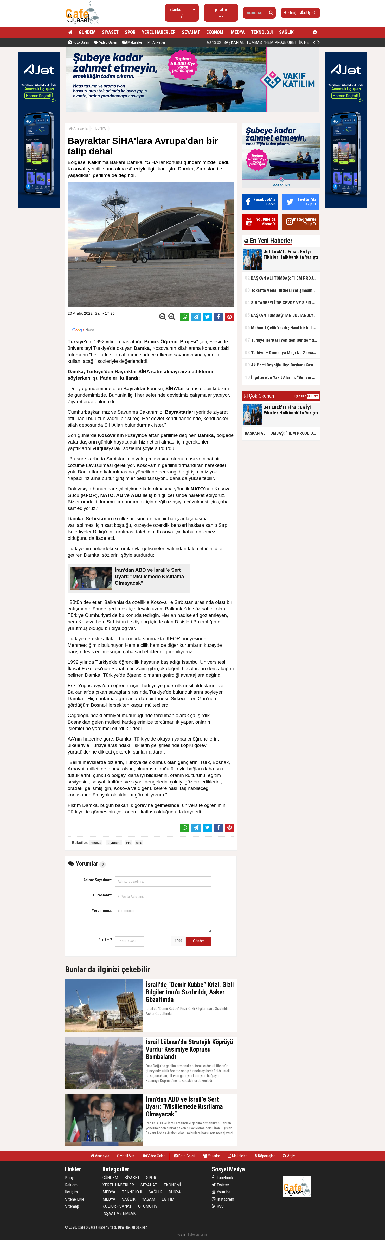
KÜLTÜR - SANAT (117, 1206)
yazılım (182, 1234)
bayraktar (114, 843)
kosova (96, 843)
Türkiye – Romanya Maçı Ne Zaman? (281, 353)
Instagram (223, 1199)
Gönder (198, 941)
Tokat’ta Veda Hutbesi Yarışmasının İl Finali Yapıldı (282, 290)
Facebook (222, 1177)
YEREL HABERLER (159, 32)
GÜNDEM (87, 32)
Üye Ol (308, 12)
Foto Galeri (78, 42)
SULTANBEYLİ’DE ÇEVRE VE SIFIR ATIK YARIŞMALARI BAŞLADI (282, 303)
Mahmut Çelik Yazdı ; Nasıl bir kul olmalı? (282, 328)
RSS (218, 1206)
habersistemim (198, 1234)
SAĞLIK (286, 32)
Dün (303, 396)
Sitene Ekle (74, 1199)
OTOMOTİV (148, 1206)
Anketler (156, 42)
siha (139, 843)
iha (128, 843)
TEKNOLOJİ (262, 32)
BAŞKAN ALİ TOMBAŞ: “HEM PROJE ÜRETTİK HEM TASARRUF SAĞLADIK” (282, 278)
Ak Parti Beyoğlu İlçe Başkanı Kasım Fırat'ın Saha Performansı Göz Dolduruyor (282, 365)
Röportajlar (265, 1156)
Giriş (290, 12)
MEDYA (238, 32)
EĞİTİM (168, 1199)
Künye (70, 1177)
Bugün (296, 396)
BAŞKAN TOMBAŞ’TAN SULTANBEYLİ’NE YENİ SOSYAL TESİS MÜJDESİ (282, 315)
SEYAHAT (191, 32)
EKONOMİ (215, 32)
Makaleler (132, 42)
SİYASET (110, 32)
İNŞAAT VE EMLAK (119, 1213)
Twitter (220, 1184)
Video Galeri (105, 42)
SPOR (130, 32)
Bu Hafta (312, 396)
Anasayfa (78, 128)
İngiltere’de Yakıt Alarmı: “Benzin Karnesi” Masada (282, 377)
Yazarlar (211, 1156)
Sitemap (72, 1206)
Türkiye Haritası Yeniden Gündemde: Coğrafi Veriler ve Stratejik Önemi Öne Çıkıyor (282, 340)
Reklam (71, 1184)
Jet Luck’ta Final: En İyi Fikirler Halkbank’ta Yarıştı (260, 42)
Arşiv (289, 1156)
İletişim (71, 1191)
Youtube (221, 1191)
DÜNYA (100, 128)
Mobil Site (126, 1156)
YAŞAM (148, 1199)
